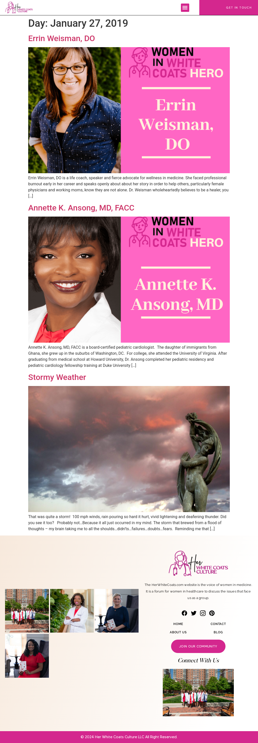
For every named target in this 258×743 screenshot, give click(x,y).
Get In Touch (239, 7)
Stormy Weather (57, 377)
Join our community (198, 646)
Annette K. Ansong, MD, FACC (81, 208)
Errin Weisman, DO (61, 38)
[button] (185, 8)
